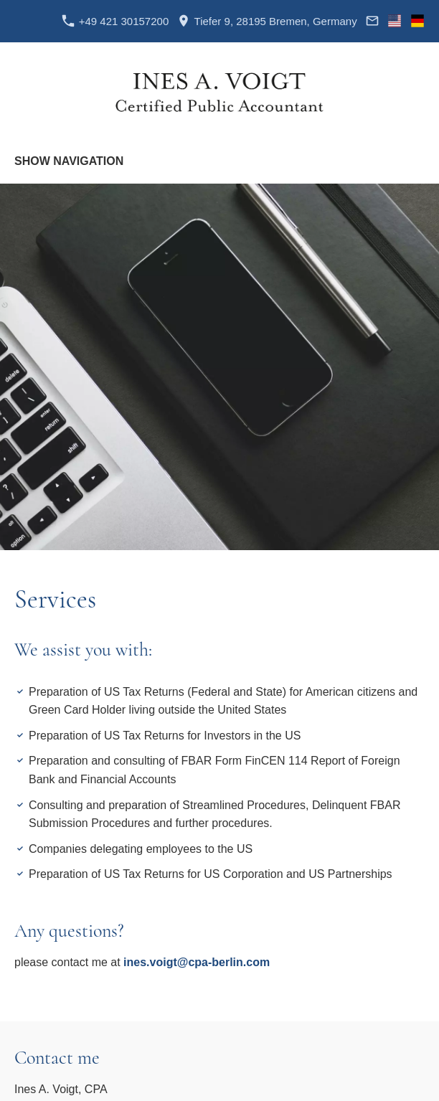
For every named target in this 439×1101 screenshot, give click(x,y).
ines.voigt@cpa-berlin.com (196, 962)
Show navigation (68, 161)
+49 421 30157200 (115, 21)
